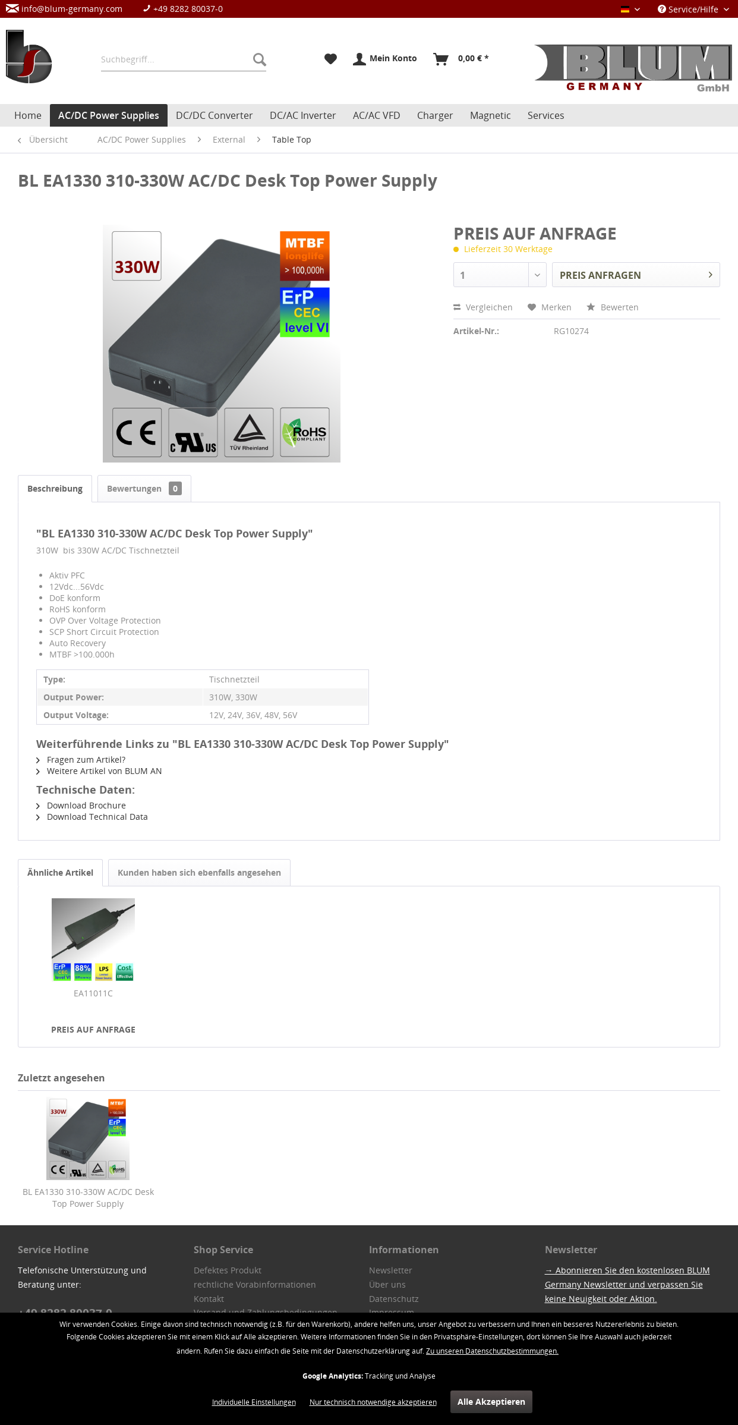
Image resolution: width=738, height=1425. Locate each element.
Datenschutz (394, 1298)
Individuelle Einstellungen (254, 1402)
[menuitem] (120, 8)
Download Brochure (81, 805)
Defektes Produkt (227, 1270)
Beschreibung (55, 488)
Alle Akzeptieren (491, 1401)
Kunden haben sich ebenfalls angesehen (199, 872)
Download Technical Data (92, 816)
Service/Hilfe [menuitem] (689, 9)
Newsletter (390, 1270)
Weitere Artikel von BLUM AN (99, 770)
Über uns (387, 1284)
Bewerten (612, 307)
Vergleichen (483, 307)
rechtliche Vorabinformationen (255, 1284)
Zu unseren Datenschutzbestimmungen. (492, 1351)
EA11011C (93, 993)
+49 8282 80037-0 (183, 8)
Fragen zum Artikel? (80, 759)
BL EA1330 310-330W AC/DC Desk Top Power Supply (88, 1197)
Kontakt (209, 1298)
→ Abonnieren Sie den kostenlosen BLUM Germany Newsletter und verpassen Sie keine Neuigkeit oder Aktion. (627, 1284)
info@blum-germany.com (64, 8)
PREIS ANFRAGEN (636, 273)
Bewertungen (144, 488)
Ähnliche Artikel (60, 872)
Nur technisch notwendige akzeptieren (373, 1402)
